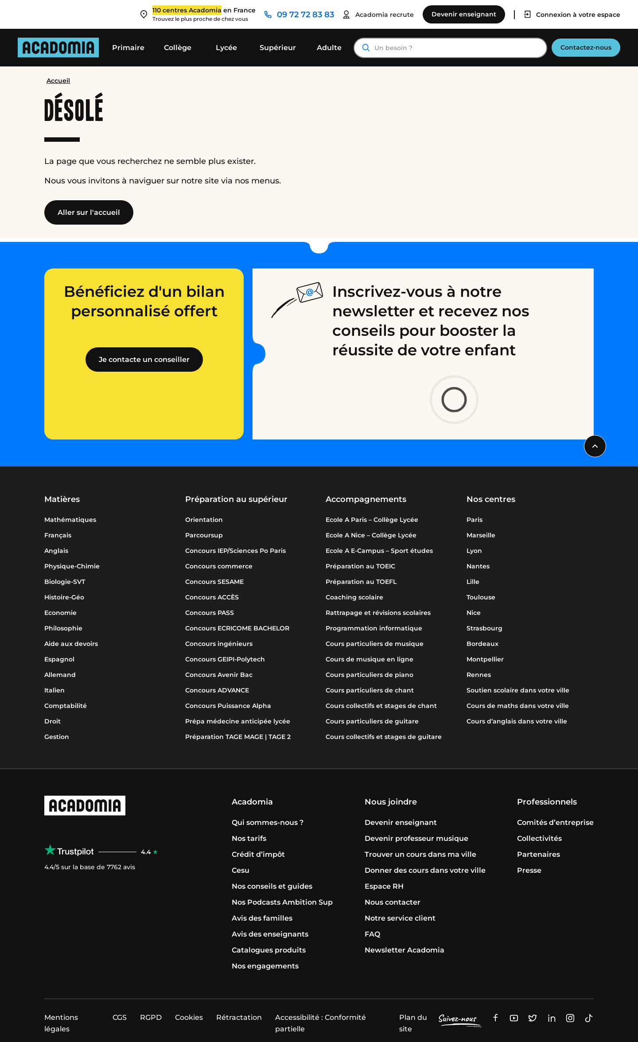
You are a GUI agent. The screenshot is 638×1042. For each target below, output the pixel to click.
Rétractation (239, 1017)
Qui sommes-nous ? (267, 822)
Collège (177, 47)
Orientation (204, 520)
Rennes (479, 675)
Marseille (481, 535)
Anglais (56, 551)
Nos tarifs (249, 838)
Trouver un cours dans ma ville (420, 854)
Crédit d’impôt (258, 854)
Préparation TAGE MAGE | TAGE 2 (238, 737)
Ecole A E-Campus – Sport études (379, 551)
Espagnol (59, 659)
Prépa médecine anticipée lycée (237, 721)
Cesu (240, 870)
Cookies (189, 1017)
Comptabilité (65, 706)
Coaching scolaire (354, 597)
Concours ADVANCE (217, 690)
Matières (62, 499)
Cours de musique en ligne (369, 659)
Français (57, 535)
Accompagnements (366, 499)
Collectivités (539, 838)
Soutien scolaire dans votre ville (518, 690)
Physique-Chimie (72, 566)
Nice (474, 613)
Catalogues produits (269, 950)
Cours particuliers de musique (375, 644)
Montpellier (485, 659)
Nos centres (491, 499)
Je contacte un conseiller (144, 359)
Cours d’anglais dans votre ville (517, 721)
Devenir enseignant (401, 822)
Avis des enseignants (270, 934)
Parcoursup (204, 535)
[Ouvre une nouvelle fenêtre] (495, 1017)
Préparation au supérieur (236, 499)
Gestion (56, 737)
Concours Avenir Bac (219, 675)
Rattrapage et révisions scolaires (378, 613)
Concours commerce (219, 566)
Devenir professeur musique (416, 838)
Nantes (478, 566)
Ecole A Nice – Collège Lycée (371, 535)
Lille (473, 582)
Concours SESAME (214, 582)
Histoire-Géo (64, 597)
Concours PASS (209, 613)
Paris (474, 520)
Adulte (329, 47)
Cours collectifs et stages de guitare (384, 737)
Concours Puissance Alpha (228, 706)
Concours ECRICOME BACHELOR (237, 628)
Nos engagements (265, 966)
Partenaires (538, 854)
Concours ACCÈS (212, 597)
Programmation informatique (374, 628)
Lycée (226, 47)
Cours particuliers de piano (369, 675)
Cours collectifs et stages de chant (381, 706)
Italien (54, 690)
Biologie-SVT (64, 582)
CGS (120, 1017)
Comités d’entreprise (555, 822)
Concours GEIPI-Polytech (225, 659)
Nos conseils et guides (272, 886)
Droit (52, 721)
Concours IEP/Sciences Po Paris (235, 551)
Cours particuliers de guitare (372, 721)
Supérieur (278, 47)
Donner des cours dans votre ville (425, 870)
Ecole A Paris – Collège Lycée (372, 520)
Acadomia (252, 802)
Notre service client (400, 918)
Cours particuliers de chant (370, 690)
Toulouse (481, 597)
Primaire (128, 47)
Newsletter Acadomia (404, 950)
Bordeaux (482, 644)
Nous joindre (391, 802)
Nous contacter (392, 902)
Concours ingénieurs (219, 644)
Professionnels (547, 802)
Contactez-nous (585, 47)
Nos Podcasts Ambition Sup (282, 902)
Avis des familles (262, 918)
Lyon (474, 551)
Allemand (60, 675)
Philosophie (63, 628)
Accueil (58, 81)
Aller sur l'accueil (89, 212)
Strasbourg (484, 628)
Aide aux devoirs (71, 644)
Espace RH (384, 886)
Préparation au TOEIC (360, 566)
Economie (60, 613)
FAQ (372, 934)
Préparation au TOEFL (361, 582)
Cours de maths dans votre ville (518, 706)
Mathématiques (70, 520)
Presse (529, 870)
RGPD (151, 1017)
